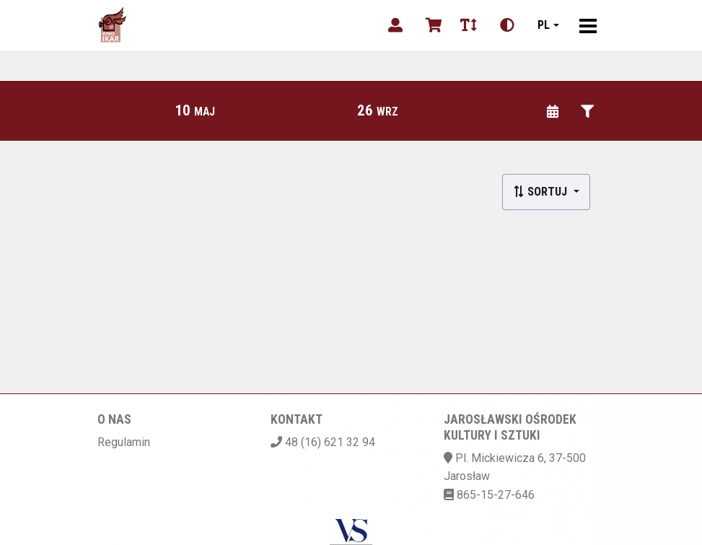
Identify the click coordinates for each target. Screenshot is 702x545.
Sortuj (541, 192)
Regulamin (123, 442)
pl (544, 25)
